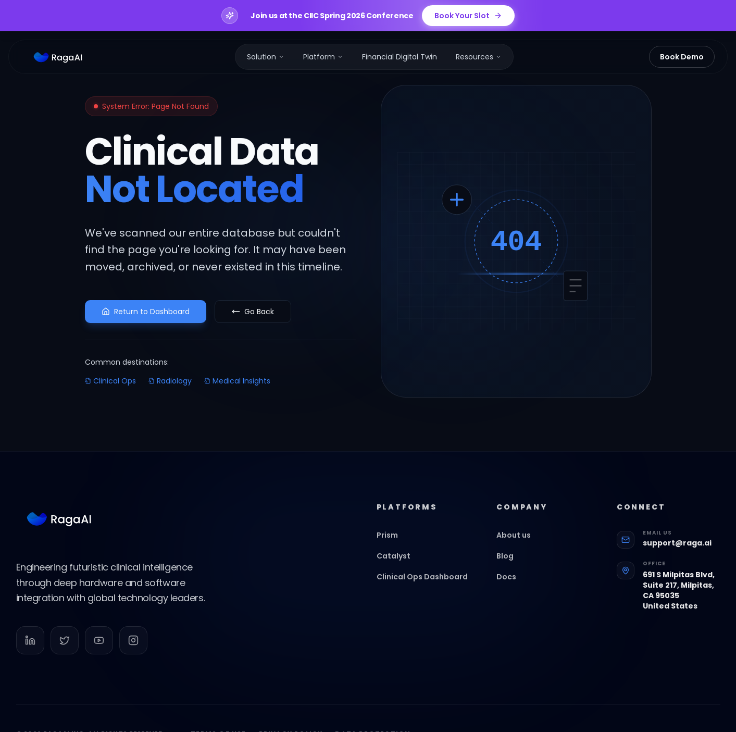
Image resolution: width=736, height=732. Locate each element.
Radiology (170, 381)
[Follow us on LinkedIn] (30, 645)
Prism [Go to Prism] (392, 540)
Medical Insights (237, 381)
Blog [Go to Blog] (510, 561)
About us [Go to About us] (518, 540)
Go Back (253, 311)
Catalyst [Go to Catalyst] (399, 561)
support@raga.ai (677, 548)
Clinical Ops (110, 381)
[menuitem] (266, 56)
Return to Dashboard (146, 311)
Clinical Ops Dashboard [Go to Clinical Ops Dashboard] (427, 582)
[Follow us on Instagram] (133, 645)
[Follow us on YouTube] (99, 645)
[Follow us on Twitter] (65, 645)
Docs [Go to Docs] (511, 582)
